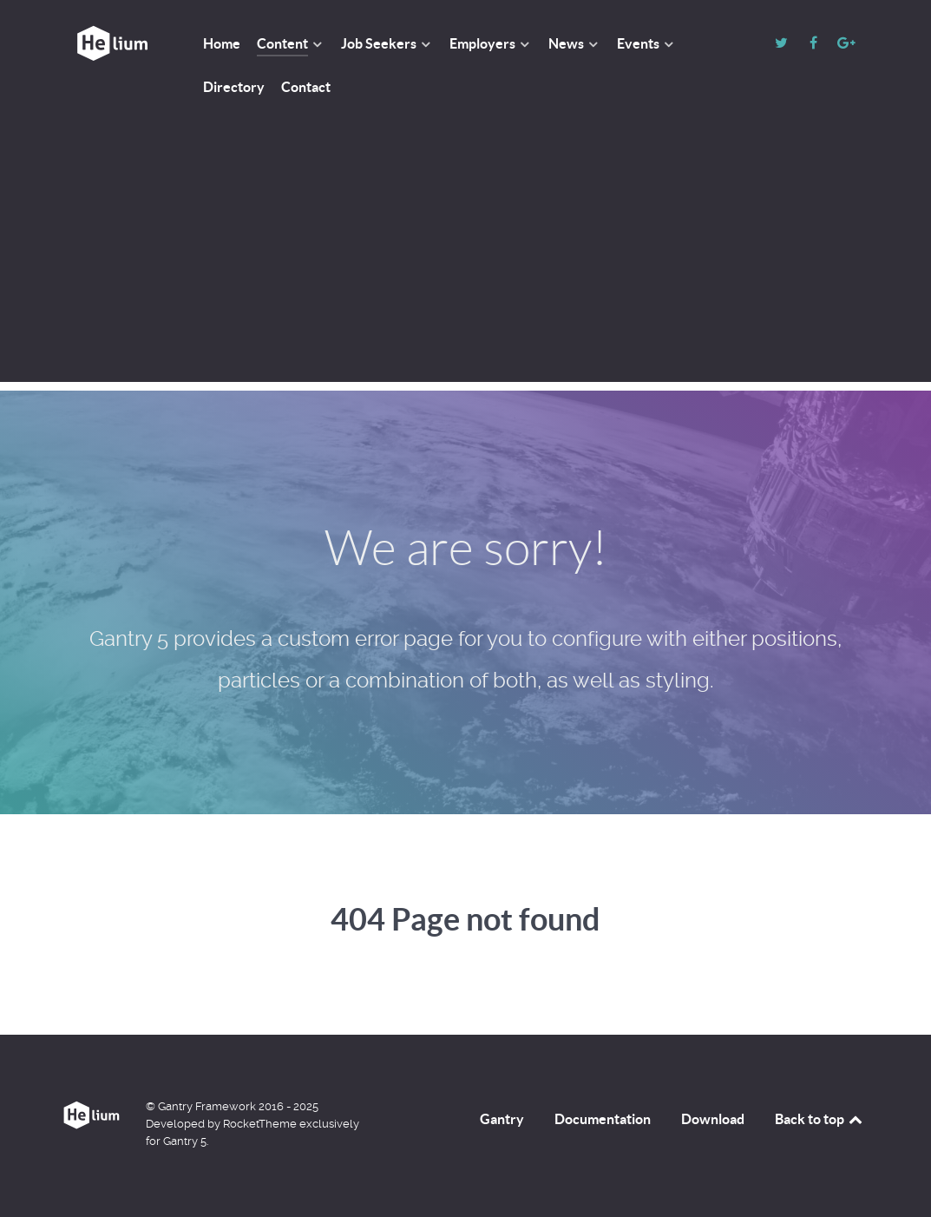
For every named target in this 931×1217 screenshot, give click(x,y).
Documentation (602, 1119)
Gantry (502, 1119)
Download (712, 1119)
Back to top (820, 1119)
